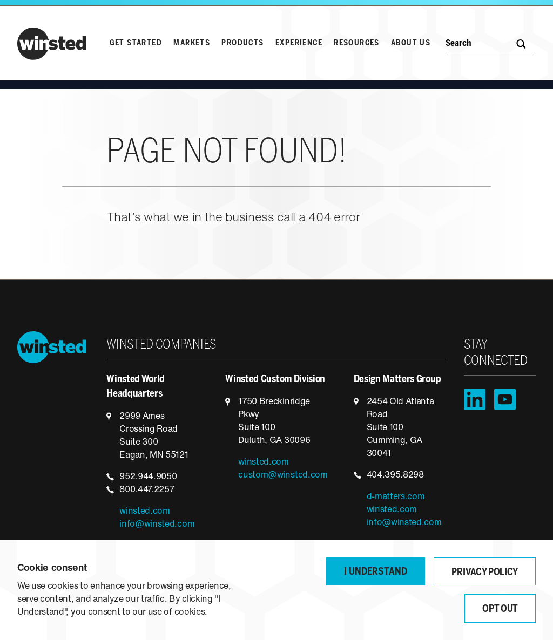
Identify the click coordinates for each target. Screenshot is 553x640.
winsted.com (144, 511)
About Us (410, 43)
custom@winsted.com (282, 475)
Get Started (136, 43)
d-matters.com (396, 497)
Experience (298, 43)
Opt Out (500, 609)
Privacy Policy (484, 572)
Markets (191, 43)
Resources (357, 43)
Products (242, 43)
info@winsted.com (156, 524)
